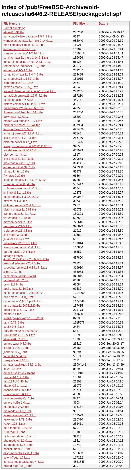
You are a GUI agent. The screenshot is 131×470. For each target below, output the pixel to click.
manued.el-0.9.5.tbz (16, 406)
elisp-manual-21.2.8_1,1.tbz (21, 453)
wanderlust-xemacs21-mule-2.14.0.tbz (28, 40)
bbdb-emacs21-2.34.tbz (18, 309)
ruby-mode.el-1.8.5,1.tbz (19, 335)
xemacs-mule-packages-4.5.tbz (23, 461)
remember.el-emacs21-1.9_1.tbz (24, 66)
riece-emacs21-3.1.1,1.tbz (20, 243)
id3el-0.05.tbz (12, 368)
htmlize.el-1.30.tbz (15, 201)
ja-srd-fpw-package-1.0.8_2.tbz (23, 318)
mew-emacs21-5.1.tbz (17, 226)
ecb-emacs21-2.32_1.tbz (19, 167)
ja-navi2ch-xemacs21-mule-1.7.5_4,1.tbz (29, 91)
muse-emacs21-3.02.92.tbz (21, 196)
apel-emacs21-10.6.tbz (18, 288)
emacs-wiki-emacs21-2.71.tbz (22, 120)
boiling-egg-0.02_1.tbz (17, 465)
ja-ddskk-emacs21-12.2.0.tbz (22, 150)
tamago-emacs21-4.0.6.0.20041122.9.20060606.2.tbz (26, 257)
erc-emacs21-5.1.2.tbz (17, 70)
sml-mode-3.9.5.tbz (15, 234)
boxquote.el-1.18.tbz (16, 360)
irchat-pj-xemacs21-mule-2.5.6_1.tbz (27, 61)
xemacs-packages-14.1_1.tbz (22, 364)
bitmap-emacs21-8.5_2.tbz (20, 87)
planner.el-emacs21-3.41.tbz (21, 125)
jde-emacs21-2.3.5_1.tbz (19, 163)
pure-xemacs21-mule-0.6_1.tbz (23, 108)
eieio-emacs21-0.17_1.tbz (20, 142)
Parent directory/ (14, 28)
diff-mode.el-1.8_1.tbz (17, 411)
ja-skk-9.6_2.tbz (13, 326)
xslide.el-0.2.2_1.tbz (16, 347)
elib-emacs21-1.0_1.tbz (18, 297)
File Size (79, 23)
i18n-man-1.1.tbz (14, 432)
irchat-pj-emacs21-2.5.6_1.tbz (22, 133)
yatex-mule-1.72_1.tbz (17, 419)
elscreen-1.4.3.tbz (14, 154)
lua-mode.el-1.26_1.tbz (18, 444)
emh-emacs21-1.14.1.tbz (19, 49)
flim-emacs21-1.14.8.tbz (18, 158)
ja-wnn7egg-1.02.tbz (16, 457)
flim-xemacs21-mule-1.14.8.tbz (23, 112)
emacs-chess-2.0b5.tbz (18, 129)
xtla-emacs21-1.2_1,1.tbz (19, 137)
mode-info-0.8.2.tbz (15, 280)
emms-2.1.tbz (12, 314)
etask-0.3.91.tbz (13, 32)
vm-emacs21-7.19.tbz (17, 217)
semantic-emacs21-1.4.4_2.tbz (23, 74)
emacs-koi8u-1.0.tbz (16, 402)
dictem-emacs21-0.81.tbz (19, 209)
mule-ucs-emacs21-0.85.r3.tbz (23, 292)
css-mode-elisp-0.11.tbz (18, 398)
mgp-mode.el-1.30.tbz (17, 427)
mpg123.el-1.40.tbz (15, 381)
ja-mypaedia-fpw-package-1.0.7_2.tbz (27, 36)
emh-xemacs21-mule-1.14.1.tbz (23, 44)
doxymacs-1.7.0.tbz (16, 116)
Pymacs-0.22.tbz (14, 175)
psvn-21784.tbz (13, 284)
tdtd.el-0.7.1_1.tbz (15, 385)
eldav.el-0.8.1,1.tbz (15, 339)
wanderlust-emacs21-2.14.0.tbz (23, 53)
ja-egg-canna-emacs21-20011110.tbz (27, 146)
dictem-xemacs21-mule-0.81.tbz (24, 104)
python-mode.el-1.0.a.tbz (19, 436)
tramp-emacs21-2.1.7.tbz (19, 213)
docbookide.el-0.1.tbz (17, 390)
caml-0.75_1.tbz (13, 322)
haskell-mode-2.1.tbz (16, 449)
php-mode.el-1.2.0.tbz (17, 440)
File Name (10, 23)
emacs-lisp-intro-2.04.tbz (19, 373)
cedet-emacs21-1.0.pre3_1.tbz (23, 301)
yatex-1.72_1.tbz (14, 423)
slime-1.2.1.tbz (12, 271)
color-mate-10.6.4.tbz (17, 394)
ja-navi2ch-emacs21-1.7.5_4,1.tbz (25, 95)
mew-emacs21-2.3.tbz (17, 222)
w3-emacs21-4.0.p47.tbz (19, 184)
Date (102, 23)
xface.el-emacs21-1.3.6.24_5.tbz (24, 179)
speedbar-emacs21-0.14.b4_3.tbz (25, 267)
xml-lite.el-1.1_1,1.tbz (17, 192)
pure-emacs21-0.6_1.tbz (19, 251)
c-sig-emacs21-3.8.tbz (17, 230)
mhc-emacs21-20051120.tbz (21, 305)
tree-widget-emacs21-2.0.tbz (21, 263)
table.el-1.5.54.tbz (14, 356)
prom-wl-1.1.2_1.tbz (16, 377)
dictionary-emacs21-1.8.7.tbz (22, 205)
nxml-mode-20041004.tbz (19, 276)
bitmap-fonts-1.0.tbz (16, 171)
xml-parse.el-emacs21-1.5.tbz (22, 188)
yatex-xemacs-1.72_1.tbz (19, 415)
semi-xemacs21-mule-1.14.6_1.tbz (25, 57)
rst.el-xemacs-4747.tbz (18, 99)
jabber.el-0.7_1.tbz (15, 352)
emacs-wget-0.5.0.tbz (17, 343)
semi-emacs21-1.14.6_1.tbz (21, 78)
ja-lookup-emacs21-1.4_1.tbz (22, 247)
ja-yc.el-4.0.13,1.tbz (16, 239)
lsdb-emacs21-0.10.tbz (18, 82)
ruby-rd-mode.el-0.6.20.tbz (20, 330)
